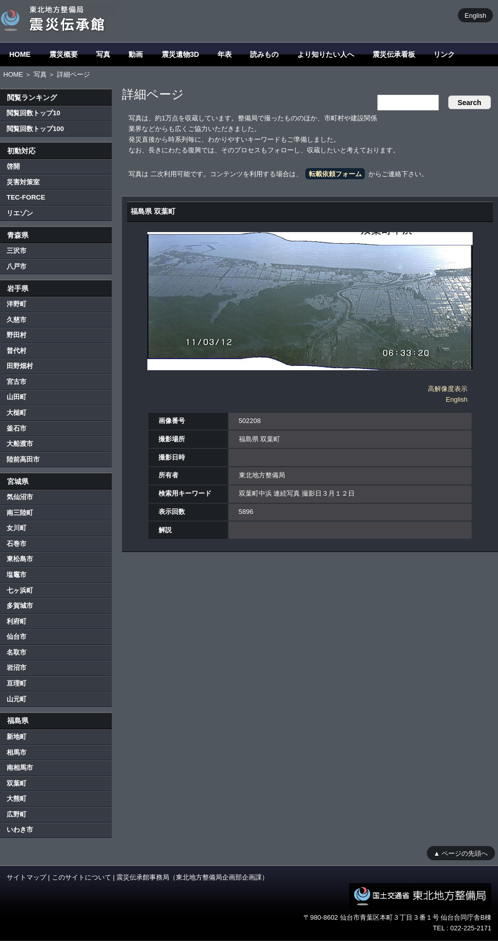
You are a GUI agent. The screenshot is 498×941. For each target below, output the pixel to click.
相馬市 (16, 752)
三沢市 (16, 250)
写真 (103, 54)
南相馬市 (20, 767)
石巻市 (16, 543)
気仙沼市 (20, 497)
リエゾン (20, 213)
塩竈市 (16, 574)
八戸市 (16, 266)
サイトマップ (26, 877)
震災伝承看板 (393, 54)
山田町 (16, 397)
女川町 (16, 528)
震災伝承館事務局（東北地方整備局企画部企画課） (192, 877)
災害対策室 (23, 182)
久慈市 (16, 319)
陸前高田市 (23, 459)
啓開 (13, 166)
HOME (19, 54)
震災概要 (63, 54)
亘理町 (16, 683)
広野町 (16, 814)
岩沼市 (16, 667)
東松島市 (20, 559)
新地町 (16, 736)
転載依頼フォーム (335, 174)
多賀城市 (20, 605)
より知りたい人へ (325, 54)
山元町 (16, 699)
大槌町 (16, 412)
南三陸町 (20, 512)
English (475, 15)
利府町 (16, 621)
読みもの (264, 54)
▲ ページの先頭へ (460, 853)
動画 (136, 54)
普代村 (16, 350)
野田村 (16, 335)
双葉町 (16, 783)
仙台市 (16, 636)
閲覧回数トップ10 (33, 113)
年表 (224, 54)
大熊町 (16, 798)
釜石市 (16, 428)
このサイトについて (81, 877)
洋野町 (16, 304)
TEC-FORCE (26, 197)
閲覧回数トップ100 (35, 129)
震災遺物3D (180, 54)
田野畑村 (20, 366)
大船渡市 (20, 443)
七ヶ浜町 (20, 590)
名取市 (16, 652)
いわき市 (20, 829)
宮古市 (16, 381)
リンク (444, 54)
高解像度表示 (448, 389)
